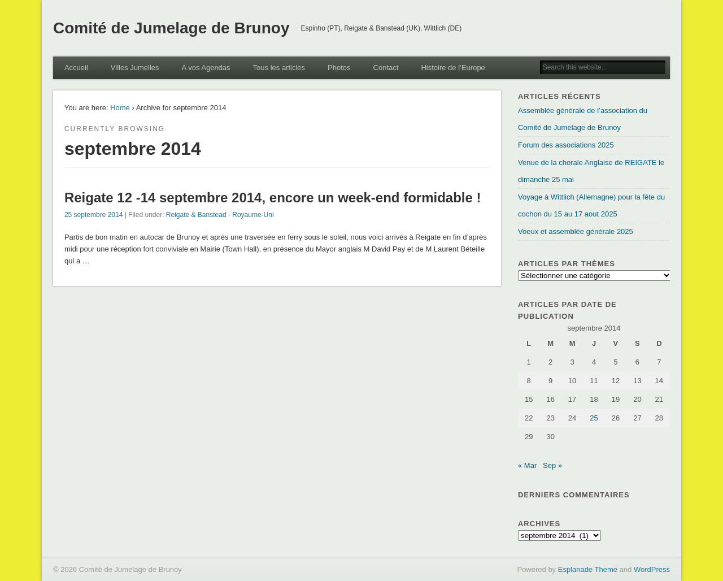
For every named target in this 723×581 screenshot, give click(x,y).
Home (120, 107)
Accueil (76, 67)
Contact (386, 67)
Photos (339, 67)
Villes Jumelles (135, 67)
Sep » (552, 465)
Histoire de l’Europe (453, 67)
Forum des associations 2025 (566, 145)
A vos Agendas (206, 67)
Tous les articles (279, 67)
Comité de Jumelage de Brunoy (171, 28)
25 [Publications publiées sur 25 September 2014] (594, 418)
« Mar (527, 465)
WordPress (652, 569)
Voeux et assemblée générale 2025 (575, 231)
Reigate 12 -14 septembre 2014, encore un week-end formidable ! (272, 197)
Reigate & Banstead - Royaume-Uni (220, 215)
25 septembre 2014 (93, 215)
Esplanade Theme (587, 569)
